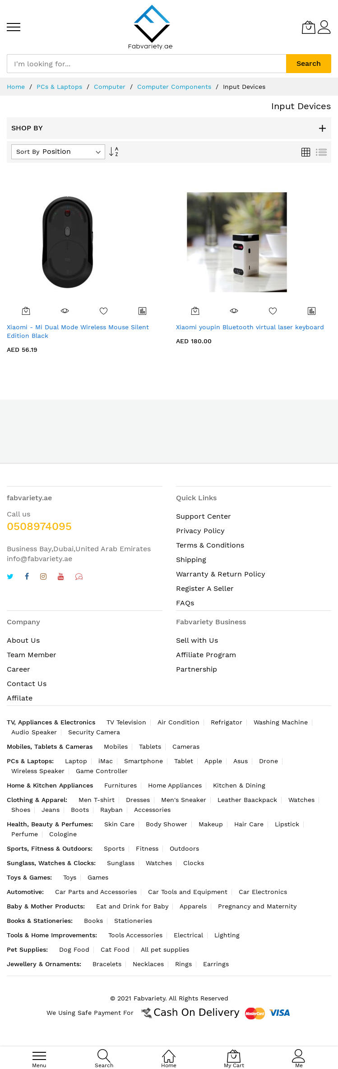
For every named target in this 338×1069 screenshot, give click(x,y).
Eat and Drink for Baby (132, 906)
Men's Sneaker (183, 799)
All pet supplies (165, 949)
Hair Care (249, 824)
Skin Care (119, 824)
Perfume (24, 834)
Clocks (193, 862)
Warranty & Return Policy (220, 574)
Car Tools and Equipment (187, 891)
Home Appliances (175, 785)
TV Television (126, 722)
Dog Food (74, 949)
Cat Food (115, 949)
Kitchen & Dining (239, 785)
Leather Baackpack (247, 799)
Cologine (63, 834)
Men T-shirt (97, 799)
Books (93, 920)
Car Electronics (263, 891)
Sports (114, 848)
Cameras (185, 746)
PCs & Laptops (59, 86)
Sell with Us (197, 640)
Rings (183, 964)
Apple (213, 761)
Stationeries (133, 920)
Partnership (196, 669)
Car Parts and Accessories (96, 891)
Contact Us (26, 683)
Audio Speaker (34, 732)
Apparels (193, 906)
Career (18, 669)
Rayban (111, 809)
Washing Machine (281, 722)
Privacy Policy (200, 530)
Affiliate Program (206, 654)
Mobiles (116, 746)
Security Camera (94, 732)
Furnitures (120, 785)
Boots (80, 809)
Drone (268, 761)
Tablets (150, 746)
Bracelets (107, 964)
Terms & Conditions (210, 545)
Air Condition (178, 722)
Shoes (20, 809)
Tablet (183, 761)
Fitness (147, 848)
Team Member (31, 654)
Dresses (138, 799)
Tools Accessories (135, 935)
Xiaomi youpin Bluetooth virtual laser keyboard (250, 327)
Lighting (227, 935)
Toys (69, 877)
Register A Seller (205, 588)
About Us (23, 640)
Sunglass (120, 862)
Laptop (76, 761)
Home (16, 86)
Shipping (191, 559)
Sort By (27, 151)
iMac (105, 761)
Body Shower (166, 824)
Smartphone (143, 761)
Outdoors (184, 848)
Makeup (211, 824)
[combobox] (146, 63)
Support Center (203, 516)
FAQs (185, 603)
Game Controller (102, 770)
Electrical (188, 935)
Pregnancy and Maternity (257, 906)
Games (98, 877)
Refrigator (226, 722)
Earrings (216, 964)
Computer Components (174, 86)
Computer (109, 86)
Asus (240, 761)
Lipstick (287, 824)
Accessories (152, 809)
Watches (301, 799)
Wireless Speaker (38, 770)
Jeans (51, 809)
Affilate (19, 698)
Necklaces (148, 964)
